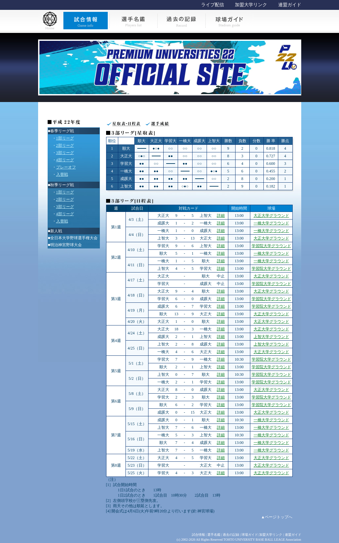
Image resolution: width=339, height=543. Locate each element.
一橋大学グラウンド (271, 223)
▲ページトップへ (277, 517)
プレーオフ (66, 167)
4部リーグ (65, 160)
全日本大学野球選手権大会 (74, 238)
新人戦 (56, 231)
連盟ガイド (289, 4)
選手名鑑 (213, 534)
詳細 (221, 215)
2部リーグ (65, 145)
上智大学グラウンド (271, 336)
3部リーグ (65, 152)
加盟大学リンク (251, 4)
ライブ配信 (212, 4)
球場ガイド (249, 534)
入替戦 (62, 174)
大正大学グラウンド (271, 215)
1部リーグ (65, 138)
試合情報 (198, 534)
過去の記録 (231, 534)
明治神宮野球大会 (66, 245)
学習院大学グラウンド (271, 246)
